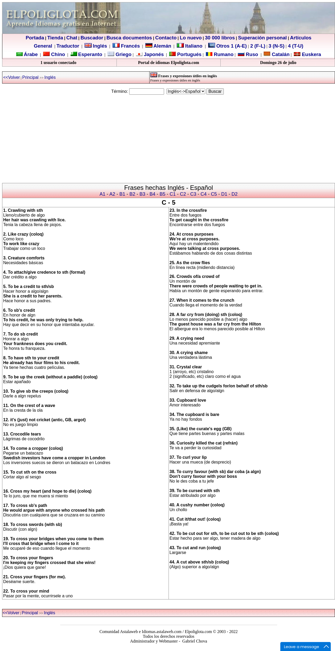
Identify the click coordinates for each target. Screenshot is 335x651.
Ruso (251, 54)
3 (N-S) (277, 46)
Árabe (31, 54)
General (43, 46)
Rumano (223, 54)
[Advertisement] (167, 136)
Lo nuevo (191, 37)
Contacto (165, 37)
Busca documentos (129, 37)
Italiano (190, 46)
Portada (35, 37)
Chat (71, 37)
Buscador (92, 37)
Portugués (188, 54)
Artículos (300, 37)
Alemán (162, 46)
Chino (57, 54)
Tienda (55, 37)
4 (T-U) (295, 46)
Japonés (153, 54)
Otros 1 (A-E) (227, 46)
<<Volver (11, 77)
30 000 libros (220, 37)
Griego (122, 54)
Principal (31, 77)
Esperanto (90, 54)
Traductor (68, 46)
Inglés (100, 46)
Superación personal (262, 37)
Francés (126, 46)
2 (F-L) (257, 46)
